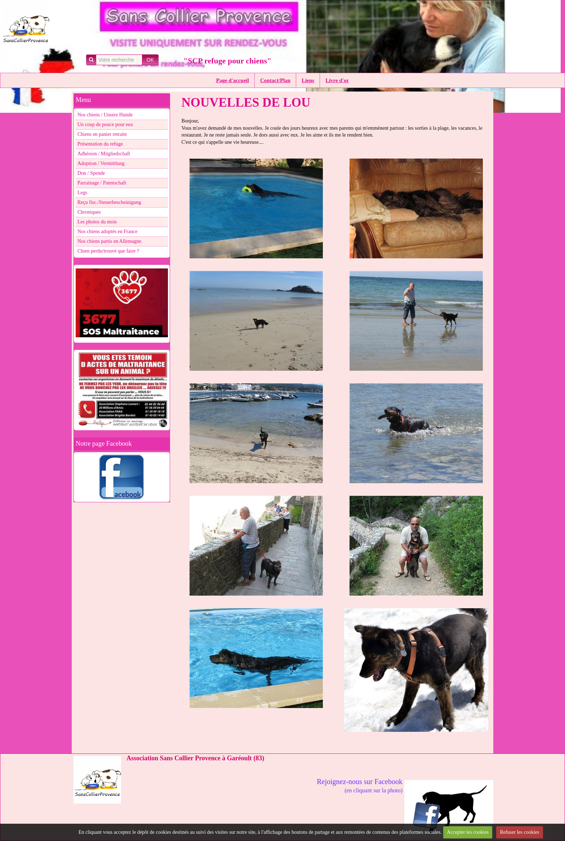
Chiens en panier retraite (102, 134)
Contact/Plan (275, 80)
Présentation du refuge (100, 144)
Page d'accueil (232, 80)
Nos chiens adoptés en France (107, 231)
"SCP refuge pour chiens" (227, 60)
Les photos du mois (97, 221)
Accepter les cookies (468, 832)
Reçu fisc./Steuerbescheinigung (109, 202)
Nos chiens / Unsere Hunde (105, 114)
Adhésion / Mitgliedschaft (103, 153)
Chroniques (89, 212)
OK (150, 60)
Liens (308, 80)
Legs (82, 192)
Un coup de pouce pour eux (105, 124)
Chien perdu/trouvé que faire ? (108, 251)
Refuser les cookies (519, 832)
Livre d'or (337, 80)
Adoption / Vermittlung (100, 163)
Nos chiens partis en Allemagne (109, 241)
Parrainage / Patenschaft (101, 183)
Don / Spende (91, 173)
